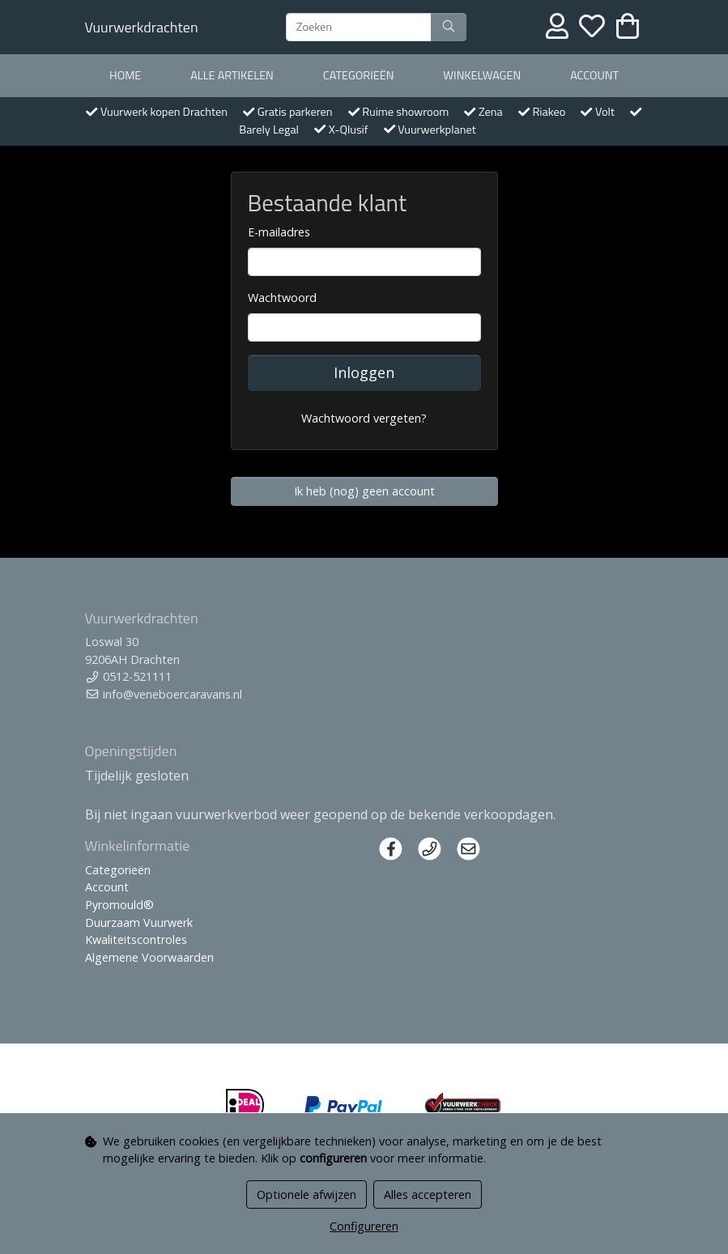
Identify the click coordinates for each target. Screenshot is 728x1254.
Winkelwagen (482, 75)
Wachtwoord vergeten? (364, 418)
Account (594, 75)
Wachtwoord (282, 297)
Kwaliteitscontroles (136, 939)
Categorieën (358, 75)
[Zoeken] (359, 27)
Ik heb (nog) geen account (364, 491)
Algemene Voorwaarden (149, 957)
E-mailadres (279, 232)
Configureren (364, 1226)
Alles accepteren (427, 1194)
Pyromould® (119, 904)
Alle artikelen (232, 75)
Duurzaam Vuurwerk (139, 922)
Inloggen (364, 372)
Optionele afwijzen (306, 1194)
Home (125, 75)
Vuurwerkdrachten (141, 27)
